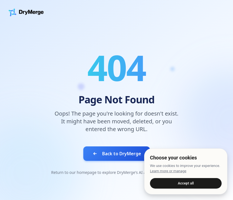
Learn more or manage (168, 171)
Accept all (186, 183)
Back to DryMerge (116, 154)
